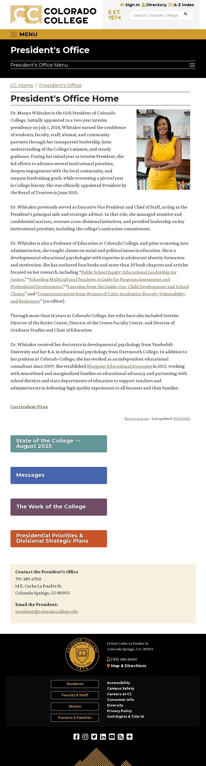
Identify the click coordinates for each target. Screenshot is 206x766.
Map (115, 665)
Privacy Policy (119, 711)
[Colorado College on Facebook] (77, 736)
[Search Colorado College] (156, 15)
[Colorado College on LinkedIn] (103, 736)
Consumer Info (120, 700)
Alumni (75, 706)
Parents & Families (75, 718)
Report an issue (136, 418)
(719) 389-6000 (122, 659)
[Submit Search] (185, 14)
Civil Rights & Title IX (125, 717)
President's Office (50, 50)
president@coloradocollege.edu (46, 611)
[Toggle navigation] (23, 34)
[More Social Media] (129, 736)
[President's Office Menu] (103, 65)
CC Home (21, 85)
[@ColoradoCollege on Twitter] (94, 736)
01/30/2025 (181, 418)
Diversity (115, 705)
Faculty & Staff (75, 695)
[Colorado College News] (121, 736)
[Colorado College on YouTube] (112, 736)
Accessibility (118, 683)
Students (75, 684)
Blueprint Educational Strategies (119, 366)
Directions (135, 665)
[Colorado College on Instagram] (86, 736)
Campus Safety (120, 688)
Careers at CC (119, 694)
